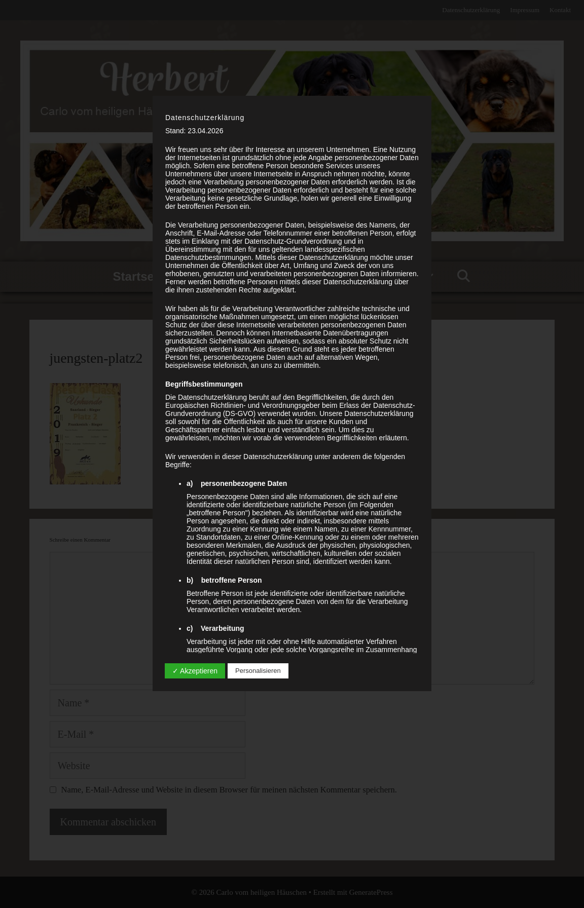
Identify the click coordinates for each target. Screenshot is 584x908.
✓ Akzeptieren (194, 671)
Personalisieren (258, 670)
